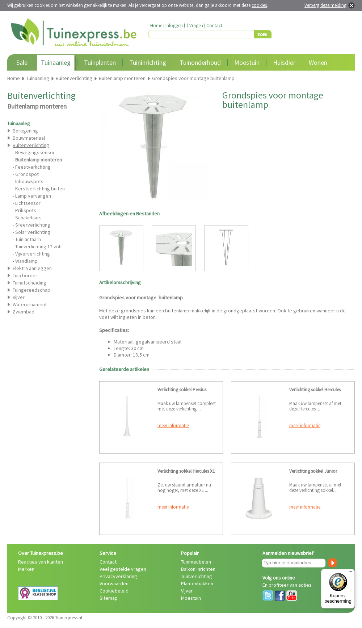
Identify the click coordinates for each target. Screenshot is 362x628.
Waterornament (30, 304)
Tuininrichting (147, 62)
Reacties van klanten (40, 562)
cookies (259, 5)
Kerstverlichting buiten (40, 188)
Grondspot (27, 174)
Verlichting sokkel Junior (313, 471)
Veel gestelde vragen (123, 569)
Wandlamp (26, 261)
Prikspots (25, 210)
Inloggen (174, 25)
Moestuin (247, 62)
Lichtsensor (28, 203)
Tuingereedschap (31, 290)
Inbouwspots (29, 181)
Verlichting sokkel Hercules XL (186, 471)
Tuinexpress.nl (68, 618)
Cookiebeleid (114, 590)
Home (156, 25)
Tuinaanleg (56, 62)
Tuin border (25, 275)
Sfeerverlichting (32, 225)
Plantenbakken (197, 583)
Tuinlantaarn (28, 239)
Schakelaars (28, 217)
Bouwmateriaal (29, 138)
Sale (22, 62)
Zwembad (23, 311)
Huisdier (284, 62)
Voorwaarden (114, 583)
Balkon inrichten (198, 569)
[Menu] (350, 573)
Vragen (196, 25)
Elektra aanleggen (32, 268)
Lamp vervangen (33, 196)
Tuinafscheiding (29, 282)
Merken (26, 569)
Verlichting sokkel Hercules (315, 390)
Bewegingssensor (35, 152)
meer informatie (173, 425)
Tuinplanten (100, 62)
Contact (214, 25)
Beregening (25, 130)
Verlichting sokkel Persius (181, 390)
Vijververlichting (32, 253)
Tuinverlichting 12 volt (38, 246)
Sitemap (109, 598)
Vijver (19, 297)
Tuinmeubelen (196, 562)
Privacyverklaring (118, 576)
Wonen (318, 62)
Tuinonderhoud (200, 62)
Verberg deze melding (325, 5)
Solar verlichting (32, 232)
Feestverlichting (33, 167)
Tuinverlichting (196, 576)
